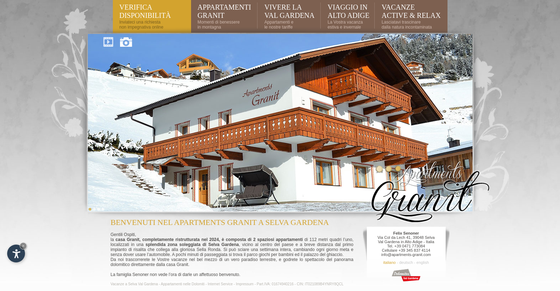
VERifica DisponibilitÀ (145, 11)
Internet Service (220, 284)
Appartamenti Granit (224, 11)
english (422, 262)
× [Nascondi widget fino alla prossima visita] (23, 246)
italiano (389, 262)
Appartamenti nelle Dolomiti (182, 284)
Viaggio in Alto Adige (348, 11)
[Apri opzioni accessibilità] (16, 253)
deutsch (406, 262)
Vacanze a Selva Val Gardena (134, 284)
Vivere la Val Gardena (289, 11)
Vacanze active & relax (411, 11)
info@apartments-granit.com (406, 254)
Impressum (244, 284)
